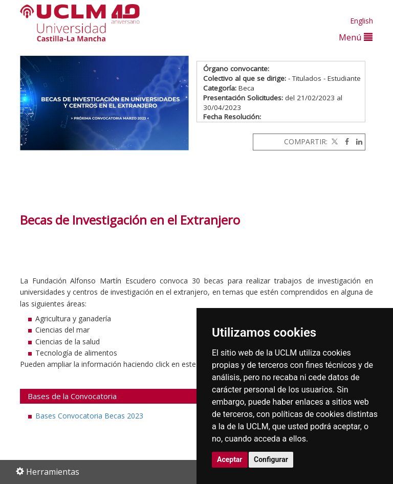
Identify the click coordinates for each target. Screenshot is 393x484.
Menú (356, 37)
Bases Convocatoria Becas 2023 (89, 416)
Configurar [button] (271, 459)
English (361, 21)
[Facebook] (344, 141)
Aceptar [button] (230, 459)
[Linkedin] (356, 141)
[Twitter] (334, 141)
